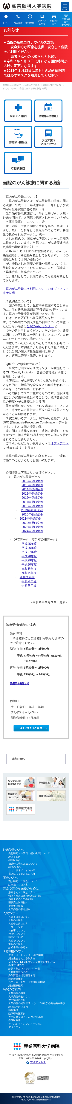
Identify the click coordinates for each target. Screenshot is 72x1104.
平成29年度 (29, 560)
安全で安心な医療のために (21, 888)
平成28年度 (29, 556)
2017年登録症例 (32, 502)
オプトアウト (60, 443)
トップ (6, 22)
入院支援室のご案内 (19, 916)
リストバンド (15, 927)
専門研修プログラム (25, 1017)
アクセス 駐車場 (42, 22)
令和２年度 (29, 572)
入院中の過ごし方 (18, 923)
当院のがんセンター (40, 326)
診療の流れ (18, 758)
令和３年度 (27, 577)
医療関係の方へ (13, 951)
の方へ (13, 877)
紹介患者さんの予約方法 (21, 958)
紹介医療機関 (16, 985)
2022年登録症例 (32, 522)
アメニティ (14, 1027)
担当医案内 (14, 860)
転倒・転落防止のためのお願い (25, 895)
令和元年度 (29, 568)
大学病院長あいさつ (19, 996)
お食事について (16, 930)
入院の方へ (10, 913)
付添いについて (16, 933)
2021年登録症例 (30, 518)
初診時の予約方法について (23, 863)
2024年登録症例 (32, 531)
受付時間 (29, 22)
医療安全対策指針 (18, 902)
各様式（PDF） (16, 965)
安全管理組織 (15, 906)
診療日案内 (14, 856)
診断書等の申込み (18, 947)
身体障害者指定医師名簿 (21, 975)
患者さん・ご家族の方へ (21, 892)
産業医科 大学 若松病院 (66, 22)
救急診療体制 (15, 978)
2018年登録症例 (32, 506)
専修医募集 (14, 1020)
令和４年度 (29, 581)
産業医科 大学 (54, 22)
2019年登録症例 (32, 510)
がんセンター (9, 88)
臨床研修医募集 (16, 1013)
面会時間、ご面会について (23, 881)
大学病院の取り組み (19, 909)
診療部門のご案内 (52, 85)
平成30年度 (29, 564)
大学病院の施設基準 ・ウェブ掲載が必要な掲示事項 (36, 1003)
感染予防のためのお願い (21, 899)
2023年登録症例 (32, 527)
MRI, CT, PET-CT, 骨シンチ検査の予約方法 (31, 961)
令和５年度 (29, 585)
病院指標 (13, 1010)
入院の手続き (15, 920)
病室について (15, 937)
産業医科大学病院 (12, 85)
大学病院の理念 (16, 1000)
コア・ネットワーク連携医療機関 (26, 982)
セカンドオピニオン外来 (21, 870)
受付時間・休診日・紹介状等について (29, 853)
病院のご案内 (12, 989)
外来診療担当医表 (18, 972)
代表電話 (17, 22)
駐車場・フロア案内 (19, 884)
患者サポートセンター (20, 955)
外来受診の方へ (13, 849)
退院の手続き (15, 944)
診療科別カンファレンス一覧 (24, 968)
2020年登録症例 (32, 514)
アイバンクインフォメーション (25, 1023)
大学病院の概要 (32, 85)
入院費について (16, 940)
